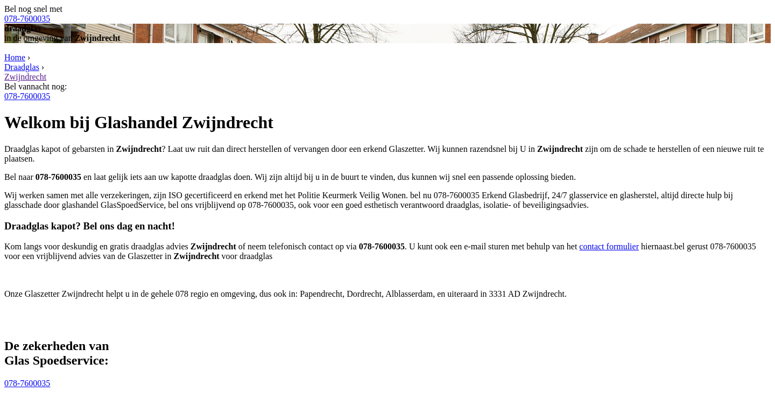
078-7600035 (27, 18)
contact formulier (609, 246)
